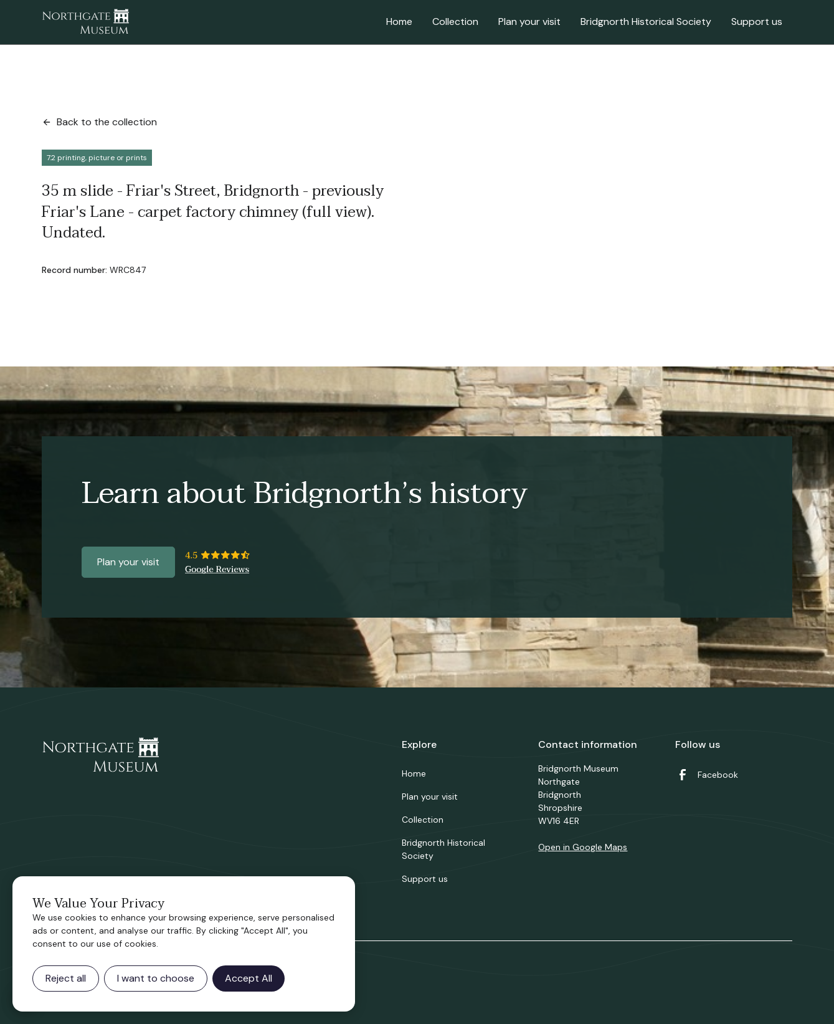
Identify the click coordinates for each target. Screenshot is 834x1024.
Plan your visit (529, 21)
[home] (85, 22)
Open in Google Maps (582, 847)
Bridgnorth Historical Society (645, 21)
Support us (756, 21)
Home (399, 21)
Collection (455, 21)
